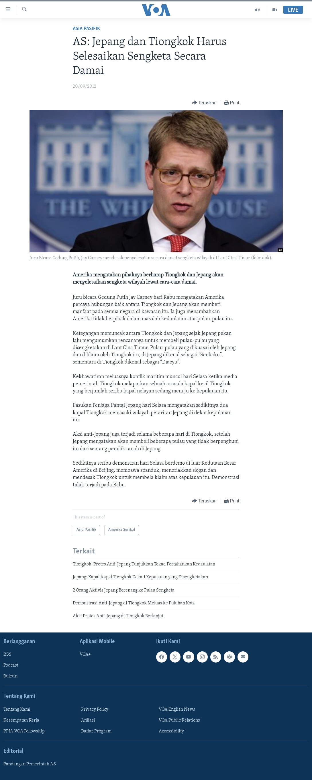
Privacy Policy (94, 709)
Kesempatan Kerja (21, 720)
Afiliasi (88, 720)
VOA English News (177, 709)
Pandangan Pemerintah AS (29, 764)
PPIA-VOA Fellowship (24, 731)
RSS (7, 654)
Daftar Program (96, 731)
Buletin (10, 676)
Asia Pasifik (86, 29)
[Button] (204, 103)
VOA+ (85, 654)
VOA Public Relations (179, 720)
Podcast (10, 665)
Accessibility (171, 731)
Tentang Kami (16, 709)
